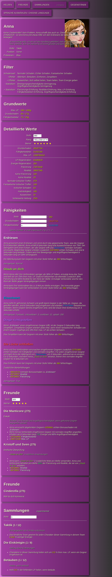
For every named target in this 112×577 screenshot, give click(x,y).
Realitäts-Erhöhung (47, 90)
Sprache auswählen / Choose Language (26, 13)
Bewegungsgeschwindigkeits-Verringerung (37, 84)
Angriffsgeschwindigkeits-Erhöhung (60, 92)
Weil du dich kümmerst (14, 497)
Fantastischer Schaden (61, 73)
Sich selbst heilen (38, 80)
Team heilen (52, 80)
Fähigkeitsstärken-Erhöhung (30, 92)
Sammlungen (16, 511)
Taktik (19, 48)
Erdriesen (11, 238)
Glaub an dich (14, 269)
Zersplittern (52, 77)
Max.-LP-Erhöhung (66, 90)
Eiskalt (7, 417)
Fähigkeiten (15, 210)
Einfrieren (41, 77)
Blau (18, 55)
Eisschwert (12, 298)
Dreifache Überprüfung (14, 450)
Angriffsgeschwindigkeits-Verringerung (35, 86)
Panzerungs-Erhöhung (28, 90)
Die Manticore (14, 411)
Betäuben (31, 77)
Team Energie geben (68, 80)
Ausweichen (23, 80)
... (4, 292)
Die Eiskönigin (14, 543)
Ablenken (22, 77)
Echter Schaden (43, 73)
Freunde (12, 393)
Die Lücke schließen (18, 344)
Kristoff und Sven (16, 444)
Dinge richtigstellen (18, 320)
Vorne (19, 52)
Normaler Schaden (26, 73)
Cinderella (11, 491)
